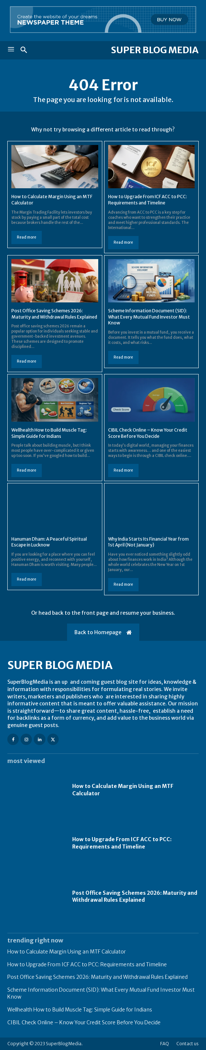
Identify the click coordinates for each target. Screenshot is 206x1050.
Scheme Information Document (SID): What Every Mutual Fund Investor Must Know (149, 317)
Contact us (187, 1043)
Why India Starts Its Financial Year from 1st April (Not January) (148, 542)
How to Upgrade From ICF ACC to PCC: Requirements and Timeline (122, 843)
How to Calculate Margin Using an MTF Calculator (66, 951)
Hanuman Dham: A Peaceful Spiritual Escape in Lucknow (49, 542)
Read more (26, 237)
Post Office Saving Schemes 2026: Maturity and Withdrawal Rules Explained (134, 897)
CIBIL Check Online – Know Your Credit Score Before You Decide (84, 1022)
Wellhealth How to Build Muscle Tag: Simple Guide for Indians (79, 1009)
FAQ (164, 1043)
